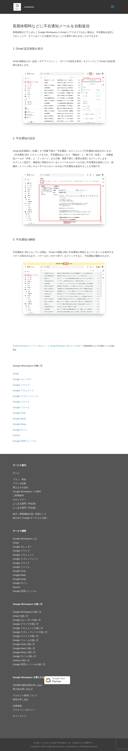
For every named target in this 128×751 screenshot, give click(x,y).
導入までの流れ (20, 487)
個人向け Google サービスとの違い (30, 518)
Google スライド (21, 401)
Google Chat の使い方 (24, 644)
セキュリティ (19, 499)
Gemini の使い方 (21, 660)
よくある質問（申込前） (25, 503)
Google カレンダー (22, 379)
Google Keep (19, 424)
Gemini (16, 435)
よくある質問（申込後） (25, 507)
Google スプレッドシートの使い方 (30, 632)
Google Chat (19, 413)
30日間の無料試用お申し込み (27, 685)
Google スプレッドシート (26, 396)
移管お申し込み (20, 699)
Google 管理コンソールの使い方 (29, 664)
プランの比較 (19, 483)
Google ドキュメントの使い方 (28, 628)
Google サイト (20, 430)
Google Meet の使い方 (24, 648)
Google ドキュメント (23, 390)
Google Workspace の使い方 (61, 346)
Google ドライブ (21, 385)
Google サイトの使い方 (24, 656)
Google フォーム (21, 407)
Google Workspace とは (25, 538)
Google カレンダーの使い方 (27, 620)
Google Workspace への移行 (27, 491)
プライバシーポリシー (24, 710)
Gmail (78, 346)
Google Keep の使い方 (24, 652)
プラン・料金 (19, 479)
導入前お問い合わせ (23, 689)
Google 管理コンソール (24, 441)
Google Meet (19, 418)
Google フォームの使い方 (26, 640)
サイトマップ (19, 716)
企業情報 (17, 706)
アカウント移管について (25, 695)
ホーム (16, 473)
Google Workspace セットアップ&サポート (30, 346)
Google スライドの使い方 (26, 636)
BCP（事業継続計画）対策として (30, 514)
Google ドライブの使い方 (26, 624)
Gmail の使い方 (20, 616)
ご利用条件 (18, 495)
